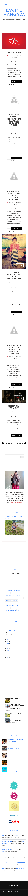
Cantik (13, 593)
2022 (8, 641)
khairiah (4, 868)
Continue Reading (16, 81)
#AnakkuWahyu (17, 588)
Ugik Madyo (5, 862)
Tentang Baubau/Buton (11, 610)
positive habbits (18, 835)
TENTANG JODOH (14, 52)
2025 (8, 625)
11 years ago (10, 55)
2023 (8, 639)
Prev (18, 265)
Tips (18, 610)
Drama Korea (8, 595)
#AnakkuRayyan (9, 588)
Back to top (22, 894)
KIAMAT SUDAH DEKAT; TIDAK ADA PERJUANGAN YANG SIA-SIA (14, 195)
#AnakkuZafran (9, 590)
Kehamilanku (8, 600)
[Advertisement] (14, 676)
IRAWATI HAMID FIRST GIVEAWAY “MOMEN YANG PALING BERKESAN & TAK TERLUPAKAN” (16, 770)
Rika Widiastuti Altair (7, 841)
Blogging (8, 593)
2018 (8, 650)
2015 (8, 657)
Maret (9, 632)
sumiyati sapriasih (6, 849)
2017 (8, 652)
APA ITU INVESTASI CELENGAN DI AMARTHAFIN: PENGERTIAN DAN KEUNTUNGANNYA (17, 706)
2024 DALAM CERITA (15, 713)
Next (22, 265)
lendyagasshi (5, 855)
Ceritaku (18, 593)
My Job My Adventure (10, 605)
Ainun (3, 835)
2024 (8, 637)
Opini (17, 605)
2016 (8, 655)
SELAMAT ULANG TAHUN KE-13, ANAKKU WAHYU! (16, 720)
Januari (9, 634)
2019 (8, 648)
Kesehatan (15, 600)
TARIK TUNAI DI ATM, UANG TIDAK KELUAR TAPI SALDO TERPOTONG (14, 349)
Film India (19, 595)
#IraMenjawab (17, 590)
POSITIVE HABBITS (12, 630)
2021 (8, 643)
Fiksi (14, 595)
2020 (8, 646)
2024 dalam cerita (21, 862)
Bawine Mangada (14, 13)
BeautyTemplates (15, 891)
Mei (8, 628)
